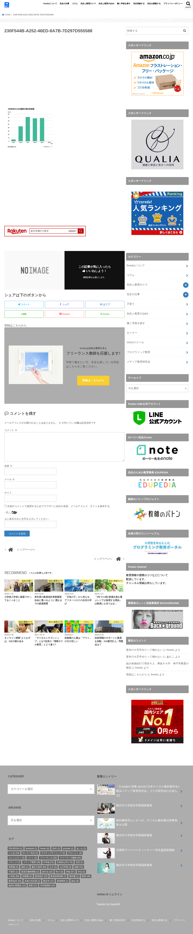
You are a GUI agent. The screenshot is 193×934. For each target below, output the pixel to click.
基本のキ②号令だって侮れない (144, 644)
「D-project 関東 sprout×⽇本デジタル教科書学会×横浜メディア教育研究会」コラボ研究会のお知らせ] (138, 784)
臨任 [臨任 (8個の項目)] (75, 874)
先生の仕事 (64, 3)
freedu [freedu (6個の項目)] (44, 842)
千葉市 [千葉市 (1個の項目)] (13, 865)
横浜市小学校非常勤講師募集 (124, 800)
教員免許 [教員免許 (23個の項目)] (41, 870)
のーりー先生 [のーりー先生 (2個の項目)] (30, 847)
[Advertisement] (64, 72)
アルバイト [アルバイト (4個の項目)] (75, 847)
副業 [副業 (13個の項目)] (78, 861)
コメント (10, 430)
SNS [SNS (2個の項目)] (56, 842)
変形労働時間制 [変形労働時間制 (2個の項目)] (30, 865)
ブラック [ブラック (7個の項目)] (14, 856)
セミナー (132, 329)
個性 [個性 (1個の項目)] (25, 861)
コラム (75, 3)
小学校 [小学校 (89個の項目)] (14, 870)
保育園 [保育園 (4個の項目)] (13, 861)
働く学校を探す (123, 3)
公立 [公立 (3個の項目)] (53, 861)
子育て (131, 301)
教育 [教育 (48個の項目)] (86, 870)
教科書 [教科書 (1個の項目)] (74, 870)
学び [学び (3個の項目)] (59, 865)
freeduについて (50, 3)
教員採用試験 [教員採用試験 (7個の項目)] (58, 870)
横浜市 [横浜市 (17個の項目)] (48, 874)
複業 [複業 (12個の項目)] (33, 879)
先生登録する (139, 3)
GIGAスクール (135, 338)
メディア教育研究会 (138, 356)
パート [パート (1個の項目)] (32, 851)
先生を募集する (154, 3)
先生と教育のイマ (88, 3)
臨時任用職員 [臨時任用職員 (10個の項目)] (17, 879)
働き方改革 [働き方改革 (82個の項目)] (39, 861)
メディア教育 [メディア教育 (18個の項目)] (31, 856)
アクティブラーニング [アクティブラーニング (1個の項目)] (53, 847)
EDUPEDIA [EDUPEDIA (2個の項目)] (15, 842)
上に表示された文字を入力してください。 (27, 519)
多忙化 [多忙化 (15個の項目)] (47, 865)
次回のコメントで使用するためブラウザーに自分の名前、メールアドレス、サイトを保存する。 (59, 506)
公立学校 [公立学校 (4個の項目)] (65, 861)
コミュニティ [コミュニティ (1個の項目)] (16, 851)
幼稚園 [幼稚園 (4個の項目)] (27, 870)
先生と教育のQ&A (106, 3)
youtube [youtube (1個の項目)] (68, 842)
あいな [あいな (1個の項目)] (81, 842)
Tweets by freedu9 (108, 897)
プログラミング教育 (138, 347)
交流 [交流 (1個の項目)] (79, 856)
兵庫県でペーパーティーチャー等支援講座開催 (136, 845)
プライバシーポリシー (173, 3)
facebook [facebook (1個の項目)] (31, 842)
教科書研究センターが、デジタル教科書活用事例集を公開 (137, 817)
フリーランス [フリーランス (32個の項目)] (48, 851)
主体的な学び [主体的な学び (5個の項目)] (65, 856)
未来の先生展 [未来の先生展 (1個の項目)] (32, 874)
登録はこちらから (93, 380)
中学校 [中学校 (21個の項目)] (48, 856)
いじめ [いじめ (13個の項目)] (14, 847)
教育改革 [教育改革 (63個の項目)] (15, 874)
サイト (8, 493)
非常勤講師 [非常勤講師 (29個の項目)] (47, 879)
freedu (170, 644)
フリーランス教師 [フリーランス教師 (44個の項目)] (70, 851)
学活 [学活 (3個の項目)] (81, 865)
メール (9, 480)
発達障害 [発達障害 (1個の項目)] (62, 874)
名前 (8, 466)
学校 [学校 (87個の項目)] (70, 865)
